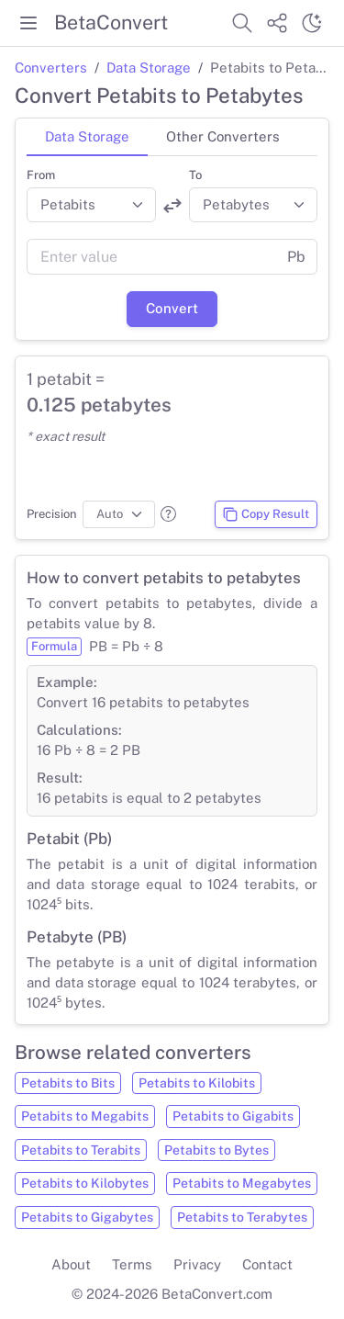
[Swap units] (172, 205)
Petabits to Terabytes (242, 1217)
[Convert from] (91, 204)
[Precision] (119, 514)
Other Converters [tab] (223, 136)
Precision (52, 514)
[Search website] (242, 23)
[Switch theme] (312, 23)
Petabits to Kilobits (197, 1083)
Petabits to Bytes (216, 1150)
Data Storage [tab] (87, 136)
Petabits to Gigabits (233, 1116)
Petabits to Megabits (85, 1116)
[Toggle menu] (28, 22)
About (71, 1264)
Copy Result (265, 514)
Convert (172, 308)
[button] (168, 514)
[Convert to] (253, 204)
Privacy (197, 1264)
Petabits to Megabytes (241, 1183)
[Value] (151, 257)
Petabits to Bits (68, 1083)
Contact (267, 1264)
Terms (132, 1264)
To (195, 175)
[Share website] (277, 23)
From (41, 175)
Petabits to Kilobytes (85, 1183)
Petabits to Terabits (80, 1150)
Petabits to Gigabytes (87, 1217)
